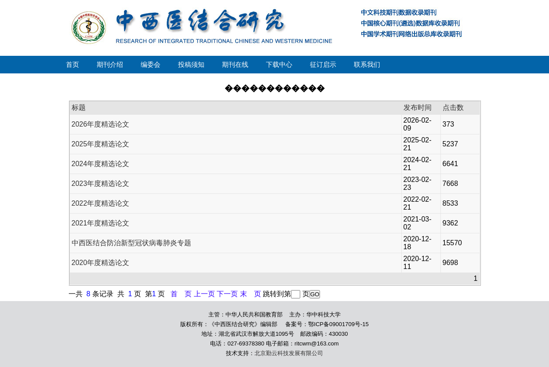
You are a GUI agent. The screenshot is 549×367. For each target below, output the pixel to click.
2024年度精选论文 (101, 163)
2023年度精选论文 (101, 183)
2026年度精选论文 (101, 124)
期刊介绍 (110, 64)
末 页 (250, 294)
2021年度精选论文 (101, 223)
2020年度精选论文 (101, 262)
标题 (79, 107)
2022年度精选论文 (101, 203)
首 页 (181, 294)
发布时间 (418, 107)
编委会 (150, 64)
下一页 (227, 294)
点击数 (453, 107)
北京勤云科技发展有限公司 (289, 353)
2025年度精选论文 (101, 144)
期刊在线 (235, 64)
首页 (72, 64)
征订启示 (323, 64)
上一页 (204, 294)
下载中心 (279, 64)
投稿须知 (191, 64)
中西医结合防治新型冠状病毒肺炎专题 (131, 243)
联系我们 (367, 64)
